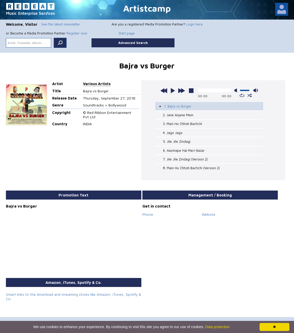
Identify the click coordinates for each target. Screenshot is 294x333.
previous (164, 90)
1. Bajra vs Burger (177, 106)
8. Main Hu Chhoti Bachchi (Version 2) (191, 168)
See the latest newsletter (60, 24)
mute (236, 90)
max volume (255, 90)
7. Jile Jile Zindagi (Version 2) (185, 159)
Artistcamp (147, 8)
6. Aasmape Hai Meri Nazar (184, 150)
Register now (77, 33)
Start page (126, 33)
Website (208, 214)
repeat (242, 95)
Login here (194, 24)
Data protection (217, 327)
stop (191, 90)
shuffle (249, 95)
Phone (147, 214)
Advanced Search (133, 43)
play (173, 90)
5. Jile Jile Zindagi (176, 141)
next (181, 90)
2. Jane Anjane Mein (178, 115)
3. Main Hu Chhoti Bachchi (182, 124)
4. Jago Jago (172, 133)
